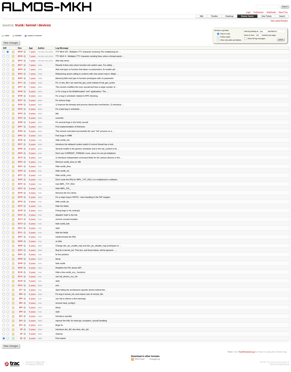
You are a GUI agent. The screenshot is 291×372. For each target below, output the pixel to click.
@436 (20, 105)
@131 (20, 278)
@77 (20, 292)
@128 (20, 283)
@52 (20, 305)
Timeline (214, 16)
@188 (20, 269)
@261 (20, 167)
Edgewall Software (36, 367)
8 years (32, 92)
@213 (20, 225)
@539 (20, 56)
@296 (20, 149)
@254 (20, 185)
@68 (20, 296)
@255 (20, 180)
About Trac (283, 12)
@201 (20, 256)
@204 (20, 252)
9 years (32, 274)
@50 (20, 309)
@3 (21, 332)
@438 (20, 96)
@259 (20, 171)
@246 (20, 198)
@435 (20, 109)
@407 (20, 127)
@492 (20, 74)
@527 (20, 65)
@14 (20, 327)
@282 (20, 154)
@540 (20, 51)
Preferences (259, 12)
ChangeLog (154, 362)
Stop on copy (223, 34)
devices (44, 25)
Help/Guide (271, 12)
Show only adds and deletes (229, 40)
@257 (20, 176)
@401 (20, 136)
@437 (20, 100)
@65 (20, 300)
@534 (20, 60)
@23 (20, 318)
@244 (20, 207)
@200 (20, 260)
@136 (20, 274)
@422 (20, 118)
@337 (20, 145)
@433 (20, 114)
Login (248, 12)
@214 (20, 220)
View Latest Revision (279, 21)
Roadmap (229, 16)
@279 (20, 158)
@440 (20, 91)
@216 (20, 216)
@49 (20, 314)
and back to (277, 31)
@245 (20, 203)
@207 (20, 238)
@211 (20, 234)
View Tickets (266, 16)
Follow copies (223, 37)
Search (282, 16)
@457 (20, 87)
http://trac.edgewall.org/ (279, 367)
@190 (20, 265)
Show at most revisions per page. (260, 35)
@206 (20, 243)
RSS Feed (139, 362)
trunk (19, 25)
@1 (21, 341)
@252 (20, 189)
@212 (20, 229)
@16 (20, 323)
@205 (20, 247)
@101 (20, 287)
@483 (20, 78)
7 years (32, 52)
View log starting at (256, 31)
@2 (21, 336)
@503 (20, 69)
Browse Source (247, 16)
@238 (20, 211)
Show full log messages (254, 38)
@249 (20, 194)
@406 (20, 131)
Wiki (201, 16)
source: (8, 25)
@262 (20, 163)
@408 (20, 122)
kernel (31, 25)
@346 (20, 140)
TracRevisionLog (246, 354)
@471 (20, 82)
